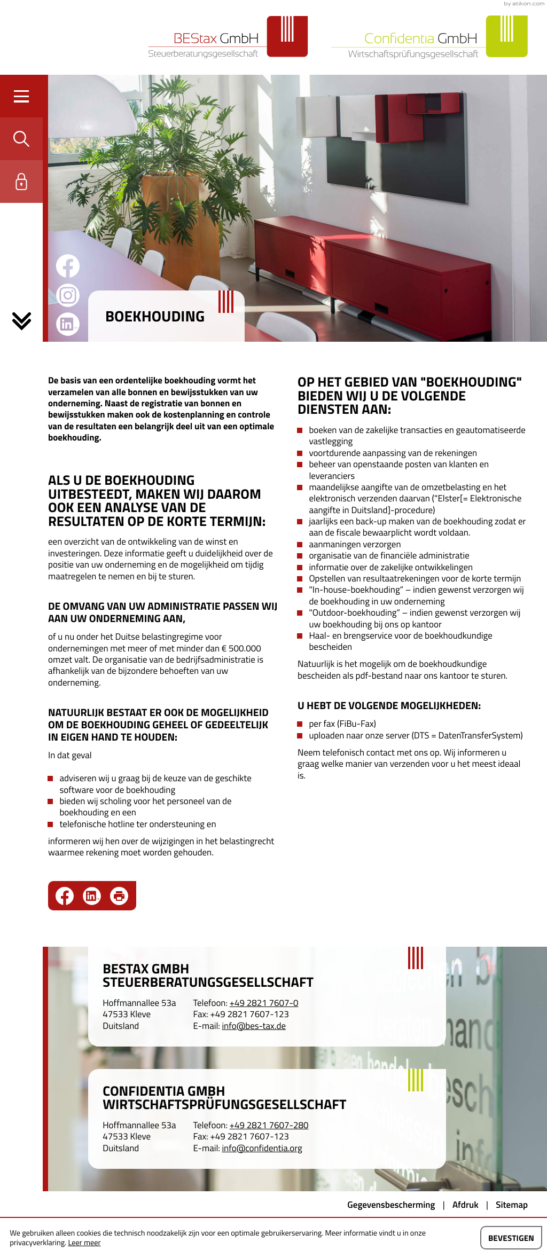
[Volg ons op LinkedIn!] (68, 324)
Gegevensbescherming (391, 1205)
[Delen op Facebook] (69, 896)
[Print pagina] (119, 896)
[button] (21, 138)
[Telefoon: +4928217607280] (269, 1125)
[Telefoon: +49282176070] (264, 1003)
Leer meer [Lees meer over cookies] (84, 1242)
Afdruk (465, 1205)
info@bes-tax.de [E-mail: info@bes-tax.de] (254, 1026)
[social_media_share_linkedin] (96, 896)
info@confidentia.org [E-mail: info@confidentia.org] (262, 1148)
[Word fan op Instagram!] (68, 295)
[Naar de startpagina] (228, 37)
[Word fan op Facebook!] (68, 266)
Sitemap (512, 1205)
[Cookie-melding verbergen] (511, 1237)
